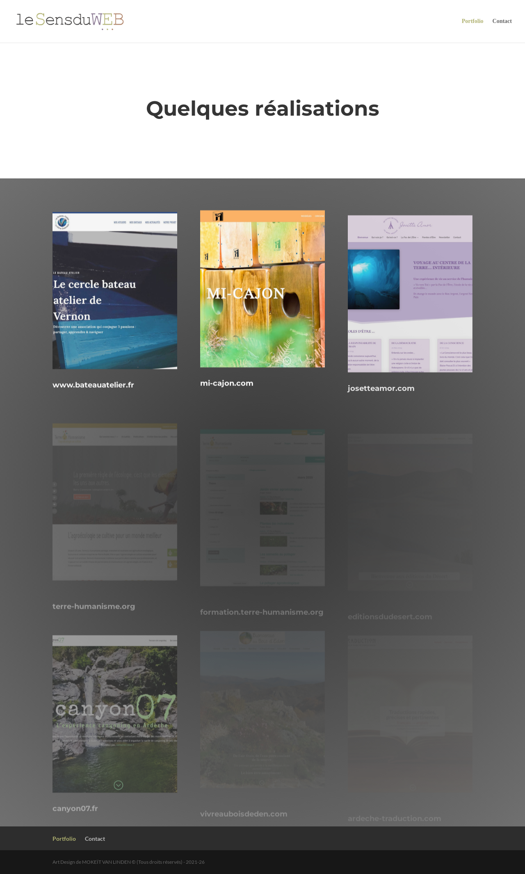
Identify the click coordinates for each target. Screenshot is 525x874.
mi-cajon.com (226, 390)
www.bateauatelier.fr (93, 396)
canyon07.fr (75, 820)
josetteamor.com (381, 402)
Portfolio (473, 21)
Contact (502, 21)
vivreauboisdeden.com (244, 822)
